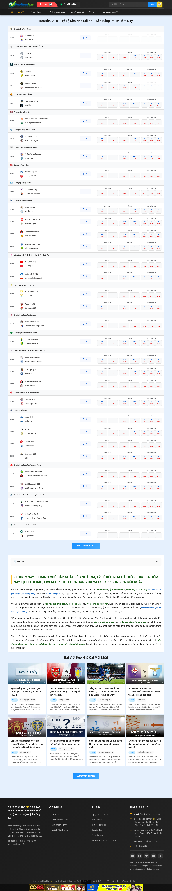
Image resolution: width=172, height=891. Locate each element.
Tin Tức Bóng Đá (77, 12)
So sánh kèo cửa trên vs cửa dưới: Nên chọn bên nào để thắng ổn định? (105, 744)
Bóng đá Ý (141, 700)
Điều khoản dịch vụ (59, 825)
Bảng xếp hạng (57, 12)
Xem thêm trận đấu (86, 545)
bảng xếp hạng (31, 593)
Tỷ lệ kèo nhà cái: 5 (100, 814)
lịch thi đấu (152, 589)
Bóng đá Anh (64, 700)
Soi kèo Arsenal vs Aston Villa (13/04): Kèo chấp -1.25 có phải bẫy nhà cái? (65, 691)
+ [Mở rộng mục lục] (157, 561)
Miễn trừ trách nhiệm (60, 830)
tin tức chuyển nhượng (21, 611)
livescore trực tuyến (151, 607)
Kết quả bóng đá (99, 825)
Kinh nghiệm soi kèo (27, 700)
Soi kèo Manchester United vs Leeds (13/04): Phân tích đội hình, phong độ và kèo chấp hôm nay (27, 744)
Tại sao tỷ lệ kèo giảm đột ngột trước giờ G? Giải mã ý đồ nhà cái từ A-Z (26, 691)
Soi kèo (93, 12)
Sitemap (136, 881)
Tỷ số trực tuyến (98, 835)
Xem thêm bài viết (86, 775)
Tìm (149, 4)
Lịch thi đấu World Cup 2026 (104, 840)
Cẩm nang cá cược (111, 12)
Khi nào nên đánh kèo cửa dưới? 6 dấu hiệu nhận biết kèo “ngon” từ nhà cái (144, 744)
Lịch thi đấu (37, 12)
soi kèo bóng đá (57, 593)
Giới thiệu (56, 814)
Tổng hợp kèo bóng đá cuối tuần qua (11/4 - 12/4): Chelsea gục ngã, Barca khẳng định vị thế (104, 691)
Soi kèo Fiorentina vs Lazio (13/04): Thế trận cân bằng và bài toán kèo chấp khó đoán (144, 691)
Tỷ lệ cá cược (18, 12)
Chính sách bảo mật (60, 820)
